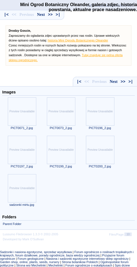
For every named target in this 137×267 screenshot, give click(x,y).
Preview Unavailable (22, 111)
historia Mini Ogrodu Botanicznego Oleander (78, 40)
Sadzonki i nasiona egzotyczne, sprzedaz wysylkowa (36, 252)
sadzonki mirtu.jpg (21, 204)
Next (41, 15)
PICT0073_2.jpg (61, 128)
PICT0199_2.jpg (61, 166)
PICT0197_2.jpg (22, 166)
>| (58, 15)
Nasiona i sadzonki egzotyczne (67, 258)
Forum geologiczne (31, 258)
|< (6, 15)
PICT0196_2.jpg (100, 128)
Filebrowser (24, 234)
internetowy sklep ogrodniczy (108, 258)
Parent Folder (12, 224)
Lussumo (9, 234)
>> (50, 15)
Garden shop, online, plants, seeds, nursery (29, 262)
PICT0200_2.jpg (100, 166)
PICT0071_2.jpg (22, 128)
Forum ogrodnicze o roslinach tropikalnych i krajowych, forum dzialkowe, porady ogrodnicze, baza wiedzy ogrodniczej (67, 253)
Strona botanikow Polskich (80, 262)
